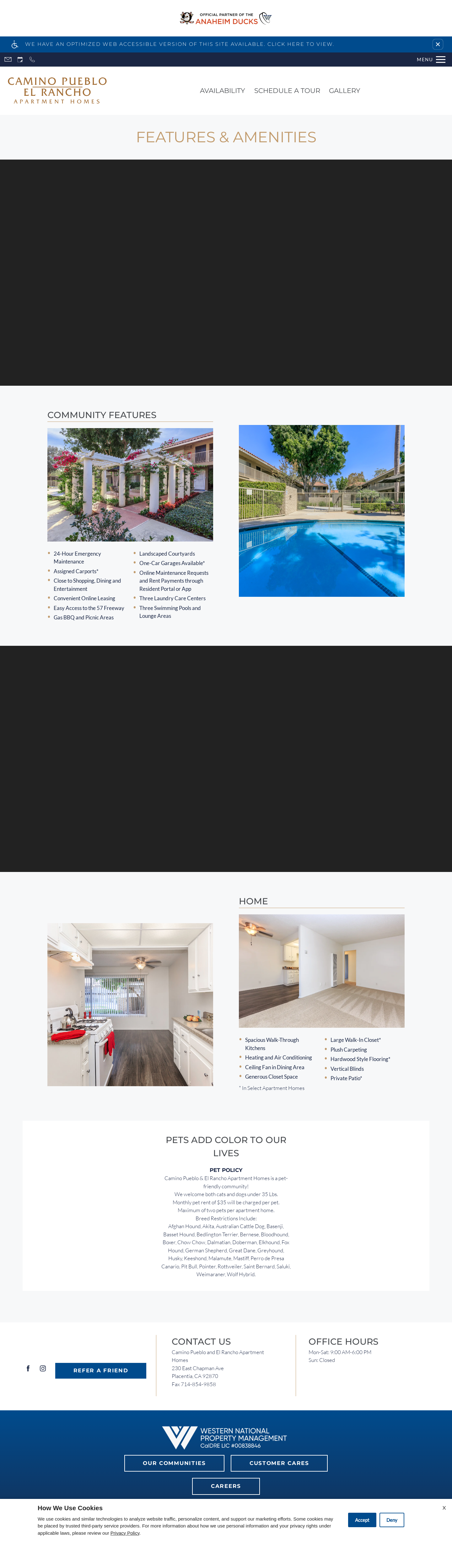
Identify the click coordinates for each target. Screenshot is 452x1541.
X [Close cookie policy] (444, 1508)
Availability (222, 90)
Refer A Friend (100, 1370)
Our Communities (174, 1463)
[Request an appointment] (20, 59)
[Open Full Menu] (431, 59)
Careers (226, 1486)
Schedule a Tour (287, 90)
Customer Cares (279, 1463)
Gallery (344, 90)
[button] (438, 44)
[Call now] (32, 59)
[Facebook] (28, 1370)
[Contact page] (8, 59)
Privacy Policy (124, 1533)
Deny (391, 1520)
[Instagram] (42, 1370)
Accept (362, 1520)
